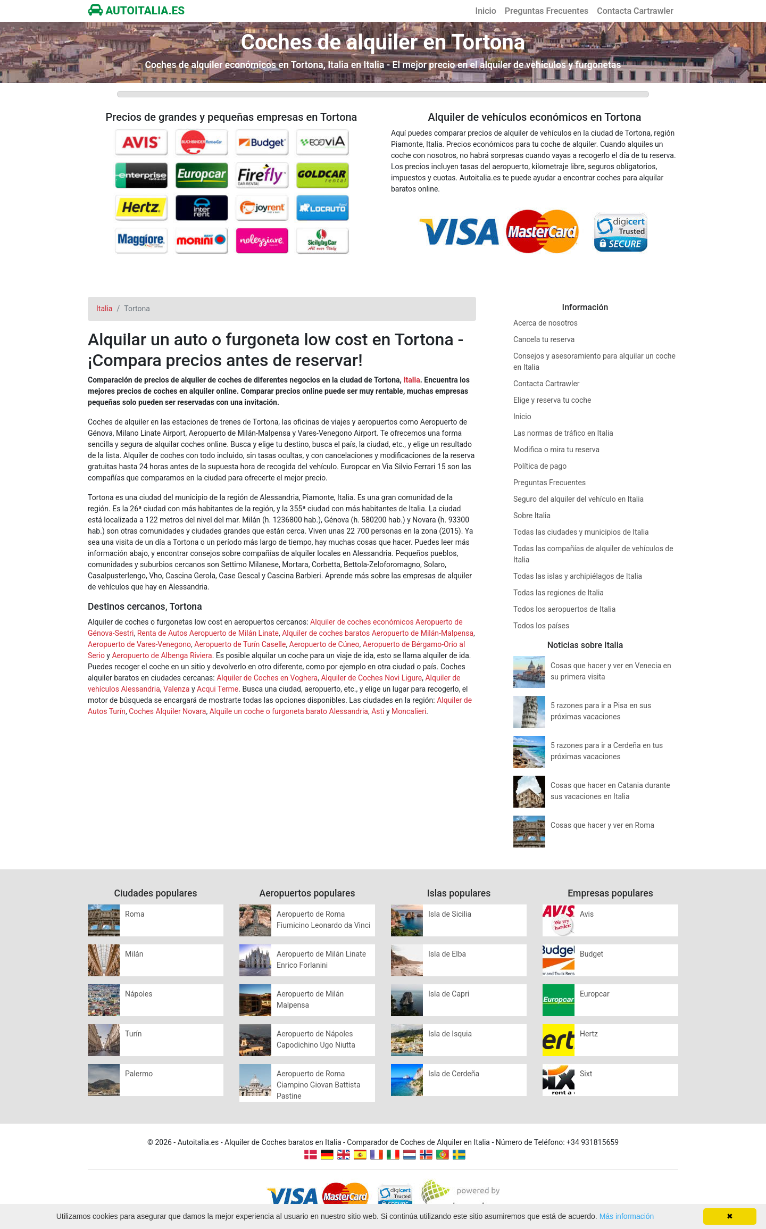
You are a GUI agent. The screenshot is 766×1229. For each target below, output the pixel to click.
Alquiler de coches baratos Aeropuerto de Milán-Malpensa (377, 633)
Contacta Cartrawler (635, 11)
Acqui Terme (217, 689)
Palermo (139, 1073)
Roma (135, 914)
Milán (134, 954)
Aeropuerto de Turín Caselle (240, 644)
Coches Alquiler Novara (167, 711)
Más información (627, 1216)
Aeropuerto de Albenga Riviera (162, 655)
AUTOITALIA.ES (136, 10)
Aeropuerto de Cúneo (324, 644)
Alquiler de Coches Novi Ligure (371, 678)
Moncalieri (409, 711)
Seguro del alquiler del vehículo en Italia (578, 499)
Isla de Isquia (450, 1033)
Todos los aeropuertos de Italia (564, 609)
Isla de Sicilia (449, 914)
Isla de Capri (448, 994)
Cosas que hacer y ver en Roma (602, 825)
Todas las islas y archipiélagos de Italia (577, 576)
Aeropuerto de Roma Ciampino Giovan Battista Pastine (319, 1084)
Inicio (486, 11)
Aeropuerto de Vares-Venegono (139, 644)
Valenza (176, 689)
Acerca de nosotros (545, 323)
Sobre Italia (532, 515)
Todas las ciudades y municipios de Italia (581, 532)
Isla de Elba (447, 954)
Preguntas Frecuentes (546, 11)
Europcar (595, 994)
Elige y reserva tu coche (552, 400)
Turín (133, 1033)
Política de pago (540, 466)
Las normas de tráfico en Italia (563, 433)
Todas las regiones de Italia (558, 592)
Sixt (586, 1073)
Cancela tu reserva (543, 339)
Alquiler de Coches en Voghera (267, 678)
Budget (591, 954)
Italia (411, 380)
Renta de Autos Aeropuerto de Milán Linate (208, 633)
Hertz (589, 1033)
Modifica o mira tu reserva (556, 449)
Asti (377, 711)
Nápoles (139, 994)
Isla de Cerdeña (453, 1073)
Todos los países (541, 625)
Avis (587, 914)
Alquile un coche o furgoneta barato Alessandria (289, 711)
